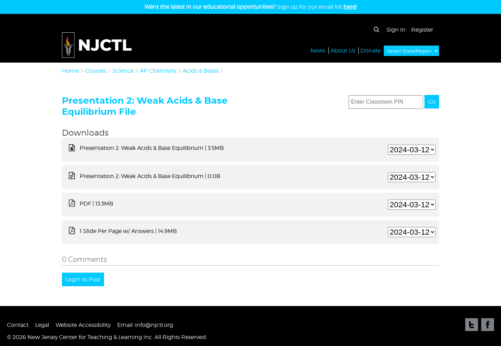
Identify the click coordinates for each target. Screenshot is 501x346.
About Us (343, 50)
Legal (42, 325)
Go (432, 101)
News (317, 50)
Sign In (396, 29)
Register (422, 29)
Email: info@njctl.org (145, 325)
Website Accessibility (83, 325)
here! (350, 6)
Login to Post (83, 279)
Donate (370, 50)
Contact (18, 325)
